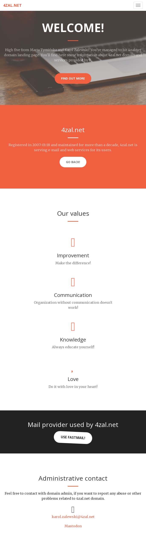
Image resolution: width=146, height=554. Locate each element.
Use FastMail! (73, 437)
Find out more (73, 78)
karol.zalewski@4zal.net (73, 517)
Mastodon (73, 526)
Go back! (73, 162)
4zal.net (12, 5)
